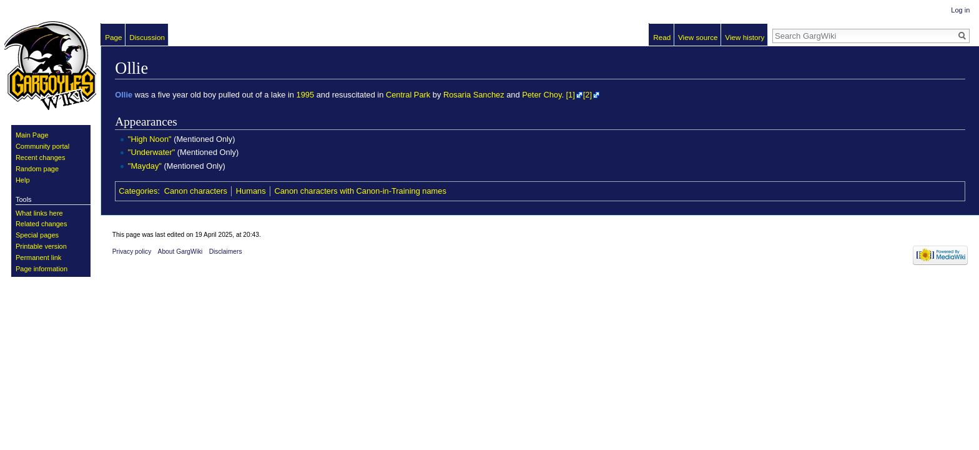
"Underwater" (151, 152)
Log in (960, 10)
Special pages (37, 235)
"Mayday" (145, 166)
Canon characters (195, 191)
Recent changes (41, 157)
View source (698, 37)
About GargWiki (180, 251)
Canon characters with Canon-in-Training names (360, 191)
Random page (37, 168)
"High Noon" (150, 139)
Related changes (41, 224)
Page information (41, 268)
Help (23, 180)
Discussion (147, 37)
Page (113, 37)
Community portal (42, 146)
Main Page (32, 135)
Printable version (41, 246)
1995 (306, 94)
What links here (39, 213)
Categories (138, 191)
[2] (587, 94)
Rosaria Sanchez (473, 94)
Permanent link (38, 257)
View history (744, 37)
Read (662, 37)
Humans (251, 191)
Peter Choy (541, 94)
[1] (570, 94)
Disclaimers (225, 251)
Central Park (408, 94)
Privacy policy (132, 251)
